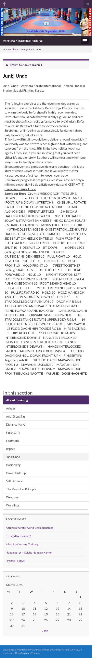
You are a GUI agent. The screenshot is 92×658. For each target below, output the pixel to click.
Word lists (12, 505)
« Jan (45, 631)
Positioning (13, 465)
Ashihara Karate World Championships (29, 527)
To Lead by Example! (18, 536)
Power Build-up (16, 473)
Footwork (12, 440)
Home (6, 49)
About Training (19, 49)
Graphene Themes (30, 653)
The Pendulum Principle (21, 489)
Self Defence (14, 481)
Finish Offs (13, 432)
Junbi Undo (13, 457)
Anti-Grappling (15, 416)
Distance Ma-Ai (15, 424)
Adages (11, 408)
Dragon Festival (15, 560)
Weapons (12, 497)
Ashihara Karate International (23, 40)
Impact (10, 448)
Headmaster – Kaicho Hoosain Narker (29, 552)
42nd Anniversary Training (22, 544)
